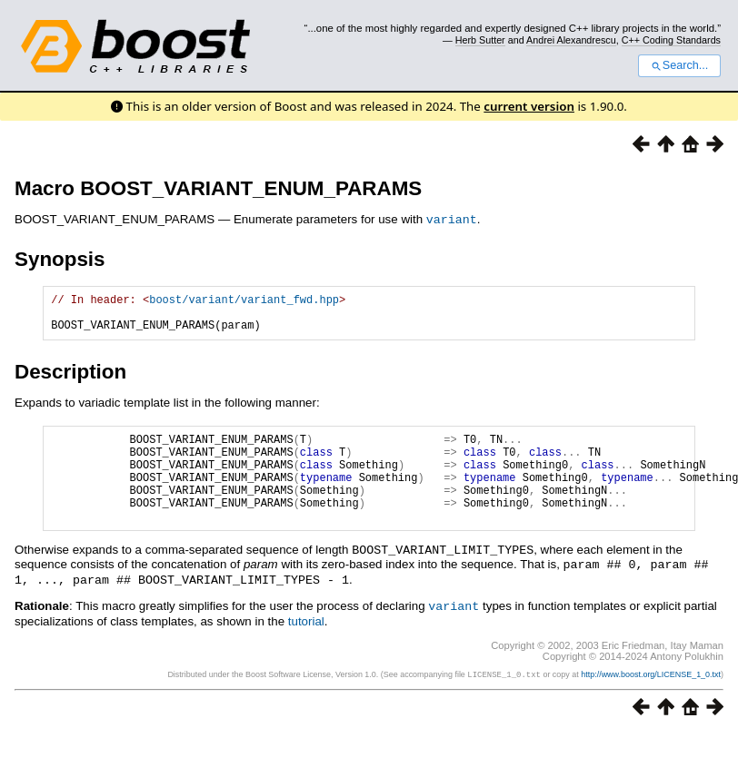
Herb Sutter (480, 39)
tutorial (306, 643)
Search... (679, 65)
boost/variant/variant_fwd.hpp (244, 301)
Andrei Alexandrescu (571, 39)
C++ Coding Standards (671, 39)
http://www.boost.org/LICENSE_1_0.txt (651, 696)
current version (529, 106)
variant (451, 219)
